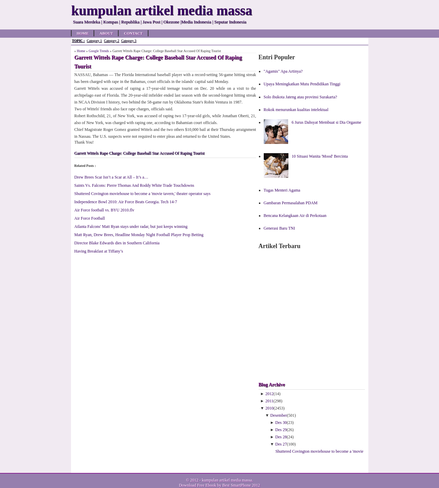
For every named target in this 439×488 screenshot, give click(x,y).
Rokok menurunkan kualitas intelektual (296, 109)
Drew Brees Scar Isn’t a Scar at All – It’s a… (111, 177)
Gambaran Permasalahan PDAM (291, 202)
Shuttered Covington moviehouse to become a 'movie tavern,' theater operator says (142, 193)
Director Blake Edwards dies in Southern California (117, 243)
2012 (269, 393)
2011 (269, 401)
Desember (278, 415)
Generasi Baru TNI (279, 228)
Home (83, 33)
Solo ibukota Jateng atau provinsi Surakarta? (300, 97)
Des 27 (281, 444)
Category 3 (128, 40)
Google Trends (98, 51)
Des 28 (281, 437)
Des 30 (281, 422)
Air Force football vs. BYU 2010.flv (104, 210)
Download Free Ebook (197, 485)
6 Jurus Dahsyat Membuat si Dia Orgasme (326, 122)
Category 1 (94, 40)
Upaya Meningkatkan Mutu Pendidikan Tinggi (302, 84)
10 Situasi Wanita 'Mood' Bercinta (320, 156)
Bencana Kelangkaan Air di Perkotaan (295, 215)
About (106, 33)
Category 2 (111, 40)
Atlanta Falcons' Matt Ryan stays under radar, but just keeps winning (131, 226)
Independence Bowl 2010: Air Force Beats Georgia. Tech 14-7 (125, 201)
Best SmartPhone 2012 (241, 485)
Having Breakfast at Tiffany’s (98, 251)
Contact (133, 33)
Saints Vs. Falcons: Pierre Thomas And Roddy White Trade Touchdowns (134, 185)
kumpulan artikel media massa (227, 480)
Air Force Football (89, 218)
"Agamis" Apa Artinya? (283, 71)
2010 (269, 408)
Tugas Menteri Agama (282, 190)
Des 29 (281, 429)
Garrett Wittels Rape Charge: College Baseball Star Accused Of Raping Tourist (139, 153)
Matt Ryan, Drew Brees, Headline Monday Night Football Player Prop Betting (139, 234)
